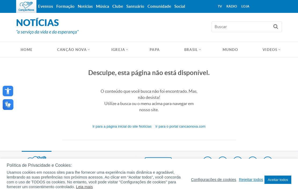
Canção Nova (72, 50)
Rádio (231, 6)
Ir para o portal (180, 126)
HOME (26, 50)
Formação (65, 6)
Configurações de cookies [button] (213, 179)
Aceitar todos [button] (278, 180)
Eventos (45, 6)
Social (179, 6)
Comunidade (159, 6)
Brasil (191, 50)
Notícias (85, 6)
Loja (245, 6)
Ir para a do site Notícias (122, 126)
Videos (270, 50)
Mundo (230, 50)
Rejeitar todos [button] (251, 179)
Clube (117, 6)
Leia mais (84, 187)
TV (220, 6)
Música (102, 6)
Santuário (135, 6)
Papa (155, 50)
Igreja (118, 50)
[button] (8, 91)
